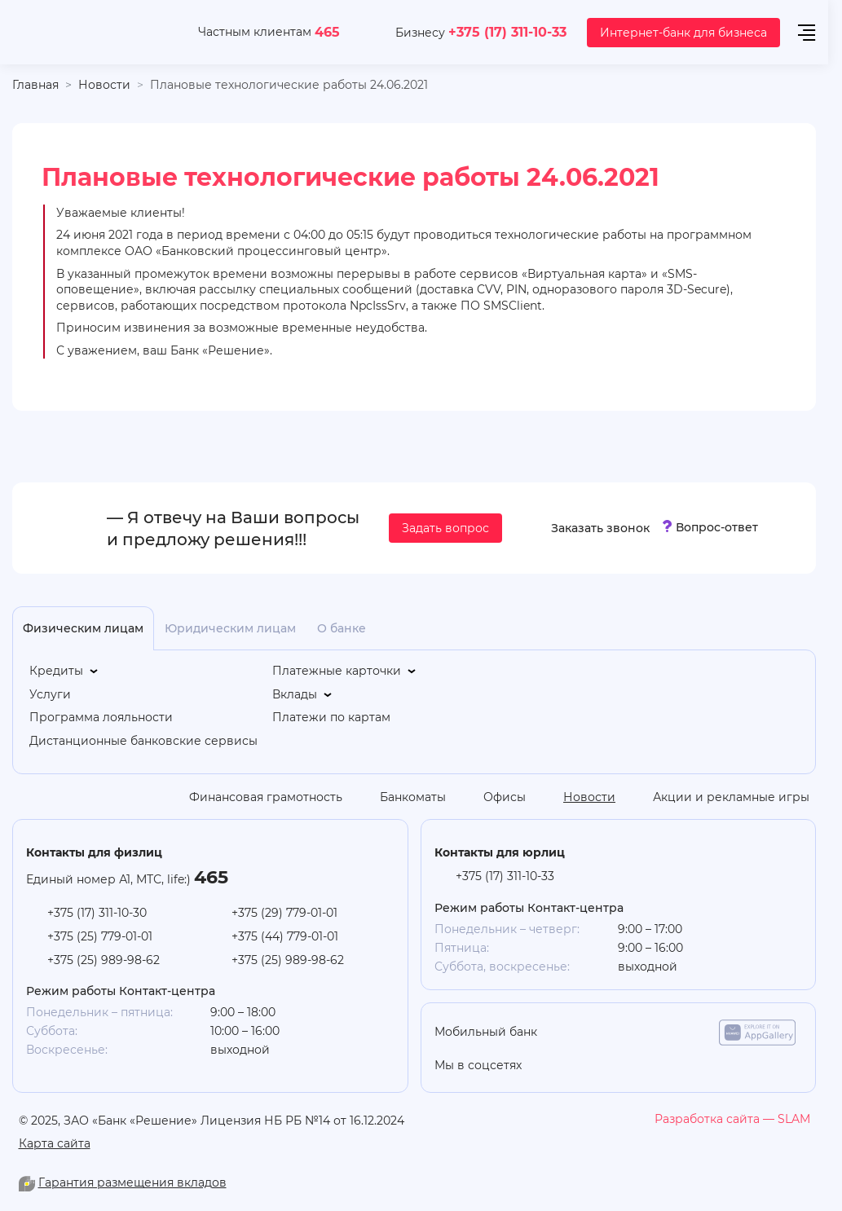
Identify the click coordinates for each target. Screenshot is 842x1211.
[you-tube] (598, 1066)
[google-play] (674, 1032)
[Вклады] (303, 694)
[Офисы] (492, 797)
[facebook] (696, 1066)
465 (327, 32)
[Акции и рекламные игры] (718, 797)
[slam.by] (732, 1119)
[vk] (663, 1066)
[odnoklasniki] (566, 1066)
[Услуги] (50, 694)
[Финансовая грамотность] (253, 797)
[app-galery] (757, 1032)
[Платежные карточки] (345, 671)
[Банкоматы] (400, 797)
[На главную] (86, 32)
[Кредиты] (64, 671)
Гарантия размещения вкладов (132, 1182)
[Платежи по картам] (331, 717)
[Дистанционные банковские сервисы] (143, 741)
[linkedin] (631, 1066)
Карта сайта (54, 1143)
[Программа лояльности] (101, 717)
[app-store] (591, 1032)
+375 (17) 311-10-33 (507, 32)
